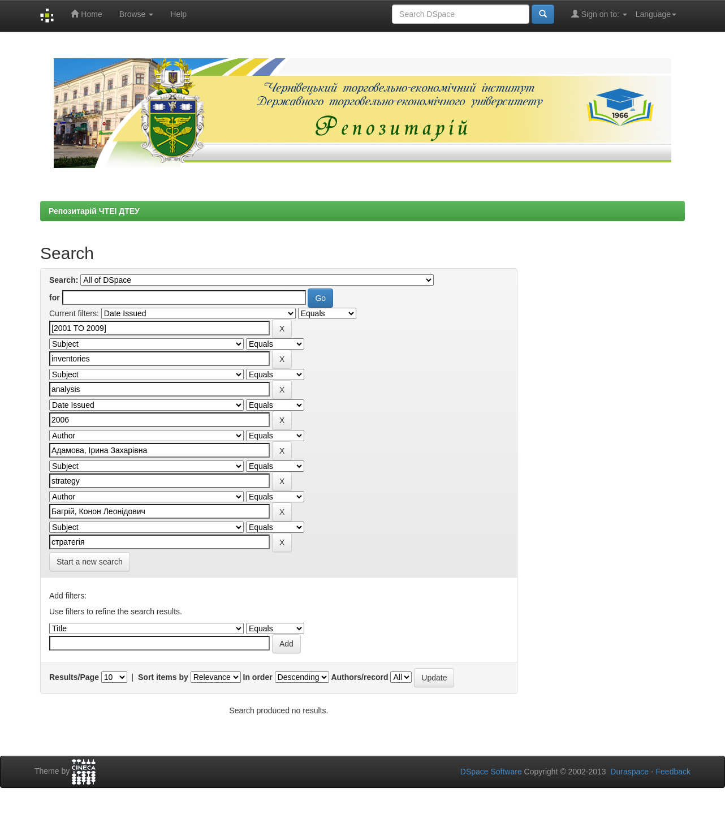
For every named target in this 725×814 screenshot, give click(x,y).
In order (258, 677)
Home (86, 14)
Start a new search (90, 561)
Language (656, 14)
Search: (63, 280)
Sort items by (163, 677)
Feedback (673, 771)
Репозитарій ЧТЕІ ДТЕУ (94, 211)
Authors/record (359, 677)
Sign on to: (599, 14)
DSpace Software (491, 771)
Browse (136, 14)
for (54, 297)
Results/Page (74, 677)
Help (178, 14)
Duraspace (629, 771)
